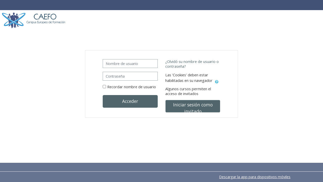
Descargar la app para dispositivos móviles (254, 176)
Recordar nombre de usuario (131, 86)
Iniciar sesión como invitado (193, 107)
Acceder (130, 101)
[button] (217, 80)
